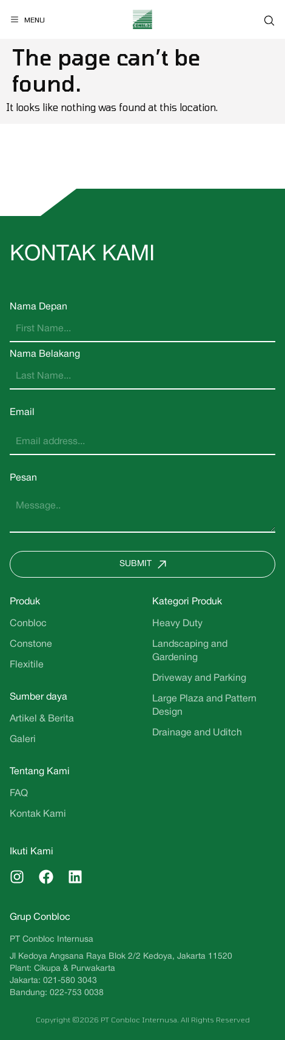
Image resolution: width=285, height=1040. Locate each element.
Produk (25, 602)
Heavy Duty (177, 624)
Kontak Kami (38, 814)
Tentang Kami (40, 772)
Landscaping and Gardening (189, 651)
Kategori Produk (187, 602)
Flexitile (27, 665)
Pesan (23, 478)
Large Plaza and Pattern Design (204, 706)
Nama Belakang (45, 354)
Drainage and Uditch (197, 733)
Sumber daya (38, 697)
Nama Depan (38, 307)
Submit (145, 564)
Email (22, 412)
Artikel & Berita (42, 719)
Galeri (23, 739)
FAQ (19, 793)
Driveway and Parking (199, 678)
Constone (31, 644)
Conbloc (28, 624)
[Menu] (27, 19)
